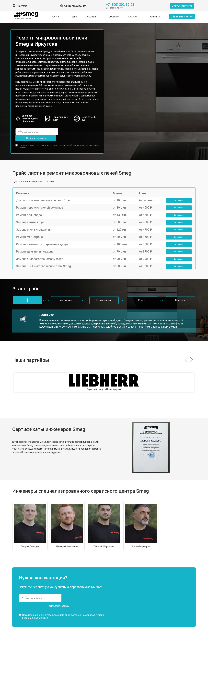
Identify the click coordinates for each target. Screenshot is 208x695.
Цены (74, 17)
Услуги (55, 17)
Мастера (132, 17)
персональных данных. (35, 606)
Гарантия (91, 17)
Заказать (177, 199)
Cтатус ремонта (182, 5)
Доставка (114, 17)
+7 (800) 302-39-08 (120, 4)
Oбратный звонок (182, 16)
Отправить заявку (74, 131)
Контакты (155, 17)
